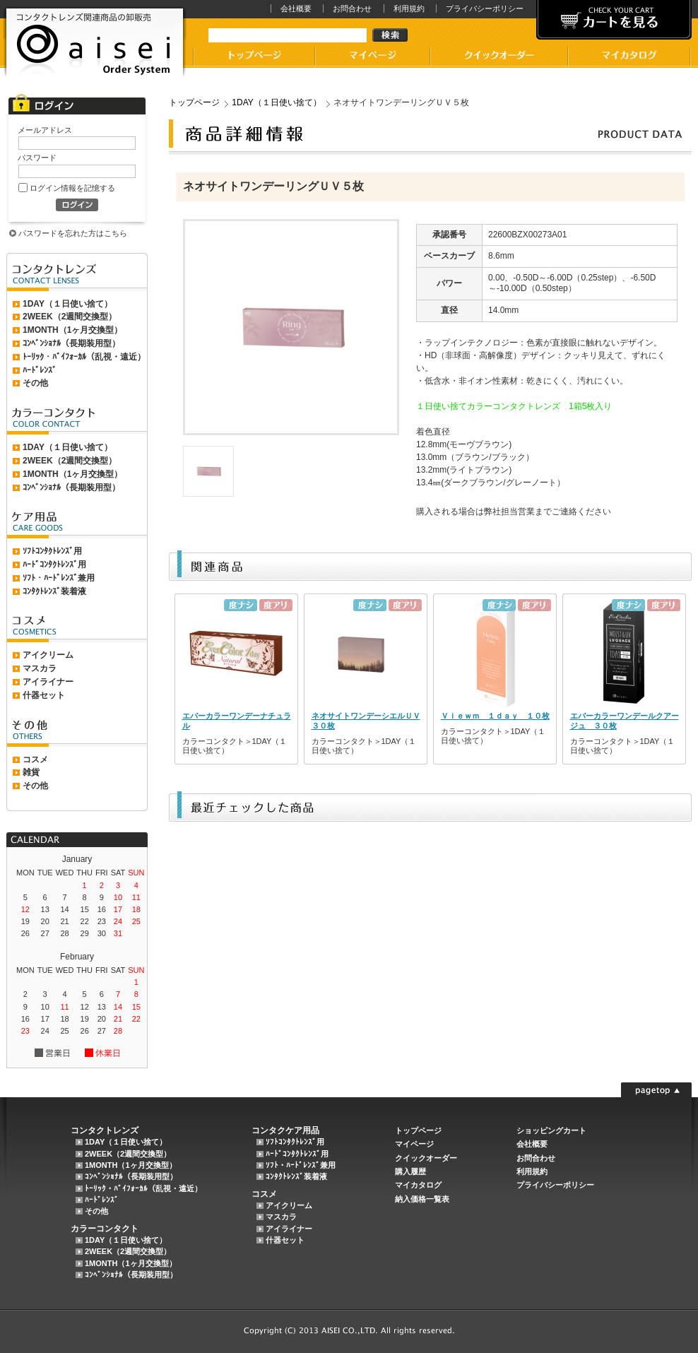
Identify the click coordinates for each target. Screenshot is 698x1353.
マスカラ (40, 668)
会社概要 (296, 8)
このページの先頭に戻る (656, 1089)
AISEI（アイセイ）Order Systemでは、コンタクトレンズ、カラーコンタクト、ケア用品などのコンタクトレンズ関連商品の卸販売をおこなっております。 (95, 42)
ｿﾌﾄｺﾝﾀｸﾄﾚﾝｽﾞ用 (52, 551)
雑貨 (31, 772)
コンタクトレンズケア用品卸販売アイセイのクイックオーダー (498, 57)
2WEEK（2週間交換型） (70, 316)
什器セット (44, 695)
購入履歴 (410, 1171)
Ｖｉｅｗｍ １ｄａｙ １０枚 (495, 715)
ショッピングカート (551, 1130)
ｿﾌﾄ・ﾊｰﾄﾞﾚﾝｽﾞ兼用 (59, 578)
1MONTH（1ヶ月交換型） (72, 330)
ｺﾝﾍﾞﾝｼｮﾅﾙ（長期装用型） (71, 343)
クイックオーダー (426, 1158)
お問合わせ (352, 8)
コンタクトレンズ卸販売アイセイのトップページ (253, 57)
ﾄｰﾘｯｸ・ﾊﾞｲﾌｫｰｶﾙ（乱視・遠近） (84, 357)
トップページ (194, 102)
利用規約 (409, 8)
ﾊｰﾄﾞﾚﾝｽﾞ (40, 370)
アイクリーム (48, 655)
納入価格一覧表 (422, 1199)
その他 (35, 383)
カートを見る (614, 20)
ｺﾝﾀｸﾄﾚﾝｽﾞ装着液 (54, 591)
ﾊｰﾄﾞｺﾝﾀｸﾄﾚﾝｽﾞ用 (54, 564)
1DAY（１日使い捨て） (67, 304)
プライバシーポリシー (485, 8)
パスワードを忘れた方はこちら (72, 233)
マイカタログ (629, 57)
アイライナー (48, 682)
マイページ (372, 57)
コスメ (35, 759)
